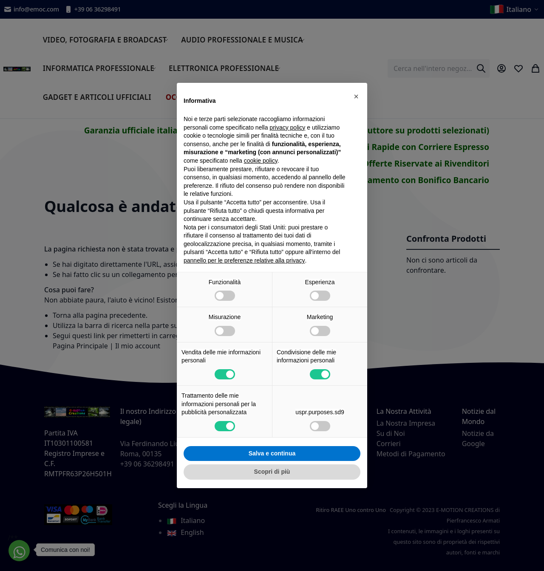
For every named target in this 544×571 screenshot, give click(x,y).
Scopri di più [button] (272, 471)
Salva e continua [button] (272, 453)
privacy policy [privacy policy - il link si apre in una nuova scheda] (287, 127)
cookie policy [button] (261, 160)
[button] (356, 96)
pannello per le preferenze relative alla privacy (244, 260)
